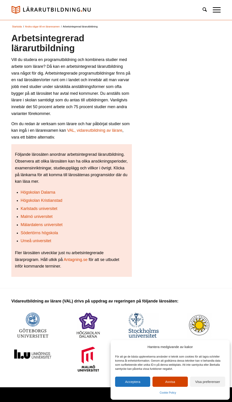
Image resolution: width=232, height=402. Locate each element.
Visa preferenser (207, 382)
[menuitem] (205, 10)
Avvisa (170, 382)
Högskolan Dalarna (38, 192)
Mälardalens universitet (42, 224)
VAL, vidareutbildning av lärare (94, 130)
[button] (215, 10)
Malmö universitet (37, 216)
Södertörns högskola (39, 233)
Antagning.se (75, 259)
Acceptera (132, 382)
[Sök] (205, 10)
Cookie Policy (168, 392)
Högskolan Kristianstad (41, 200)
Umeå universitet (36, 241)
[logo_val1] (51, 10)
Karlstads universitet (39, 208)
